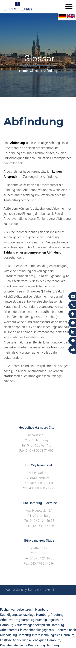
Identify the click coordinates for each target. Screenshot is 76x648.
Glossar (35, 71)
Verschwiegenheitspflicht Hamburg (39, 625)
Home (23, 71)
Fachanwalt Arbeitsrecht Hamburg (24, 609)
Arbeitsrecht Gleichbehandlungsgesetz (27, 630)
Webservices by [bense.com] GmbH (29, 590)
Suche (32, 599)
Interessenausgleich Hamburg (53, 635)
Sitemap (20, 599)
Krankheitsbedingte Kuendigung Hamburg (29, 645)
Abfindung (50, 71)
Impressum (47, 599)
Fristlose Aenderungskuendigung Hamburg (30, 640)
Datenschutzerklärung (35, 603)
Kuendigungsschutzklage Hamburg (24, 614)
